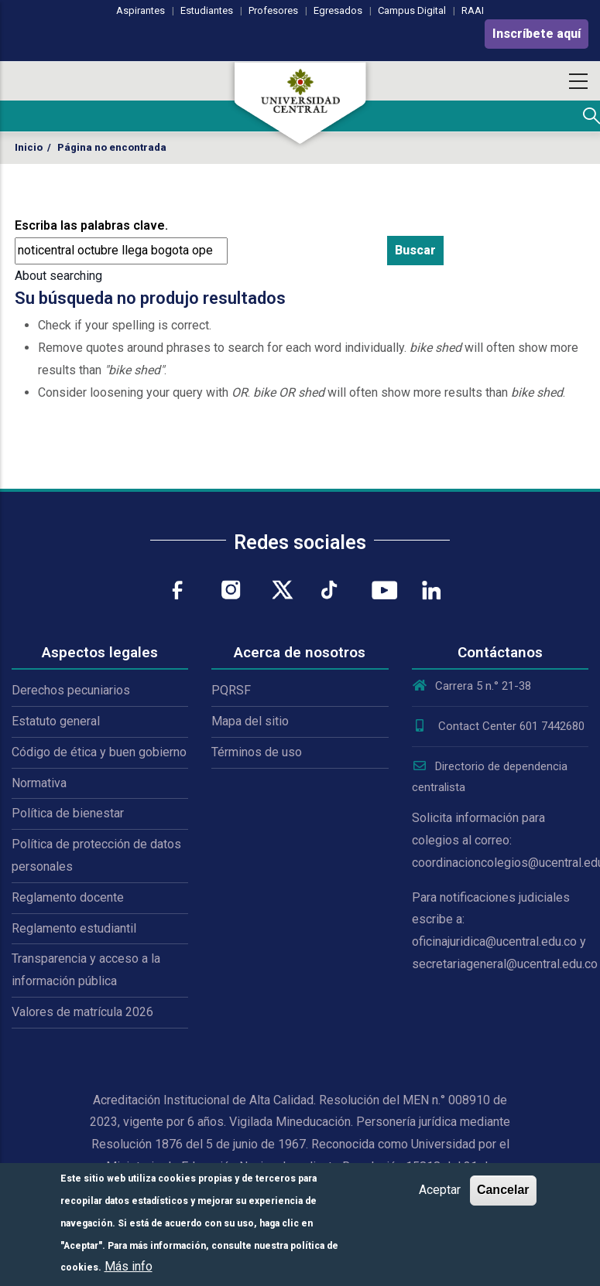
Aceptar (440, 1189)
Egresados (338, 10)
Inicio (29, 147)
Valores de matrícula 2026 (82, 1012)
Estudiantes (206, 10)
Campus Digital (412, 10)
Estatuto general (56, 721)
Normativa (39, 783)
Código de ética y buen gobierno (99, 752)
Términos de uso (256, 752)
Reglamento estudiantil (74, 928)
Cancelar (503, 1189)
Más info (129, 1266)
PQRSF (231, 690)
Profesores (273, 10)
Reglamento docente (68, 897)
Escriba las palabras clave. (91, 225)
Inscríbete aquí (536, 33)
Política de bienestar (68, 813)
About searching (58, 275)
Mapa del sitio (250, 721)
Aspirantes (140, 10)
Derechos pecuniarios (71, 690)
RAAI (472, 10)
